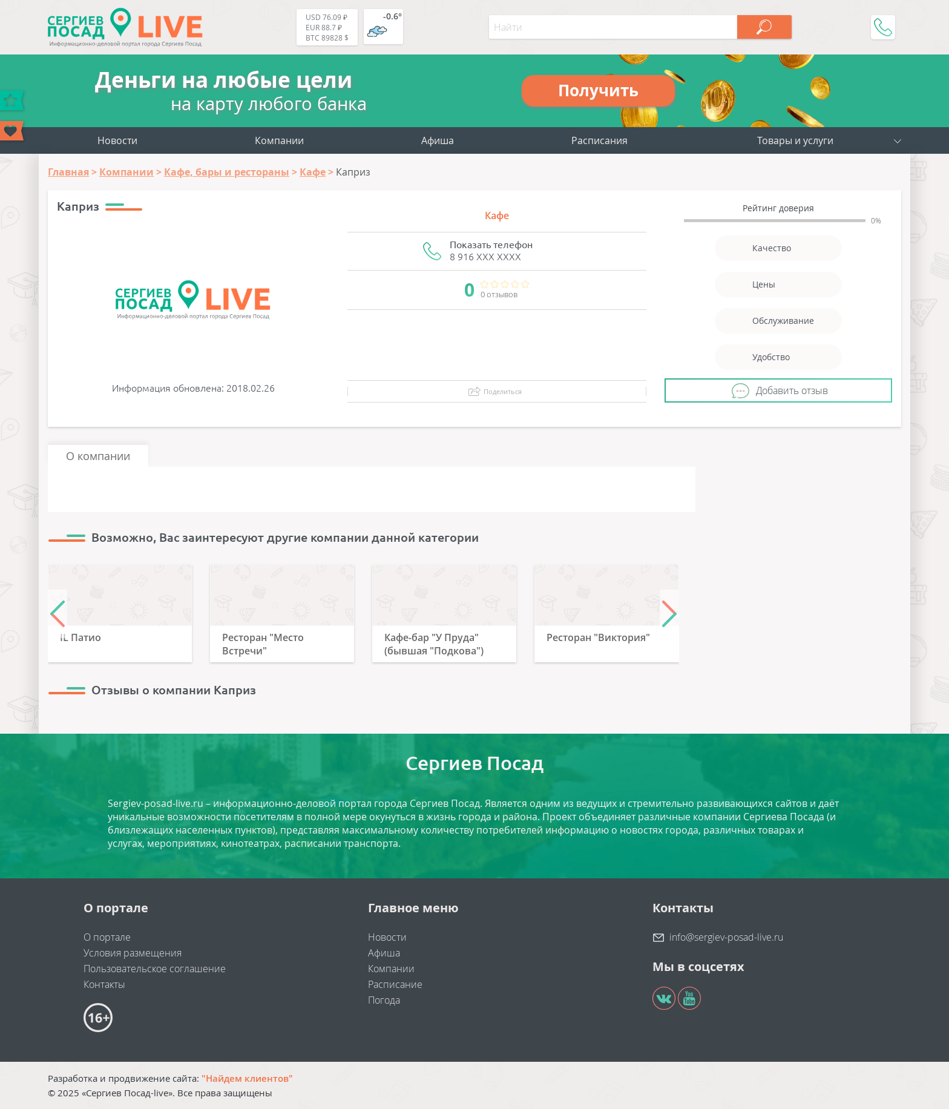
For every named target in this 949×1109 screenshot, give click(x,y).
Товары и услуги (795, 140)
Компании (279, 140)
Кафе (497, 215)
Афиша (437, 140)
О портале (107, 937)
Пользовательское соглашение (155, 968)
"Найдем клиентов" (247, 1078)
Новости (117, 140)
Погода (384, 1000)
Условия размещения (133, 952)
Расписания (599, 140)
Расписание (395, 984)
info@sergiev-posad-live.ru (726, 937)
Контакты (104, 984)
